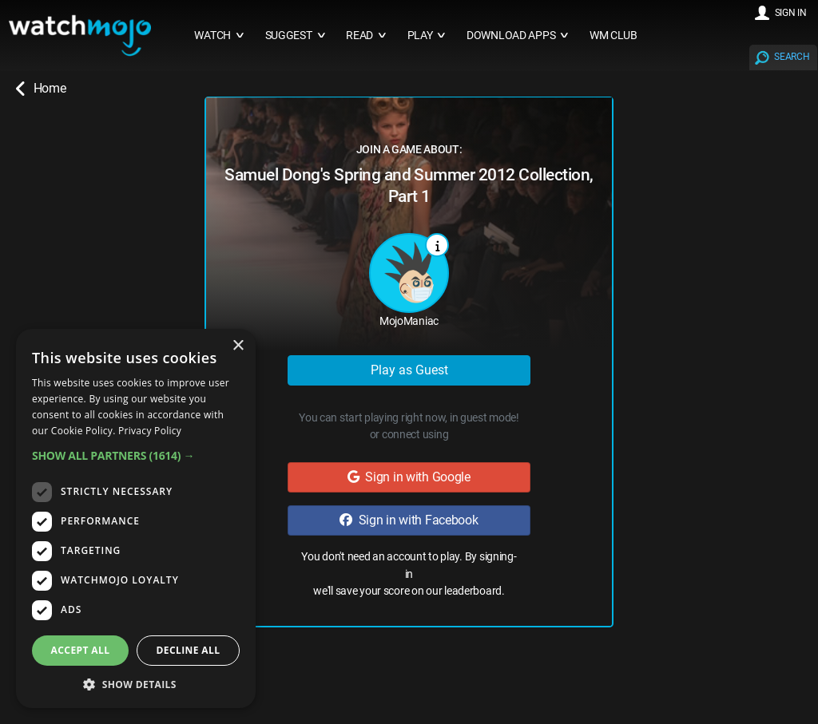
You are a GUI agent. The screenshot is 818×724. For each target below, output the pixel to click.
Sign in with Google (409, 477)
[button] (136, 455)
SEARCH (791, 56)
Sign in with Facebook (409, 520)
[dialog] (136, 518)
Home (40, 88)
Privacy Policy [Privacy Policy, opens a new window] (149, 430)
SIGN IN (791, 12)
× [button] (238, 346)
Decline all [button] (188, 650)
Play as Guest (409, 370)
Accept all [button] (80, 650)
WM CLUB (613, 35)
